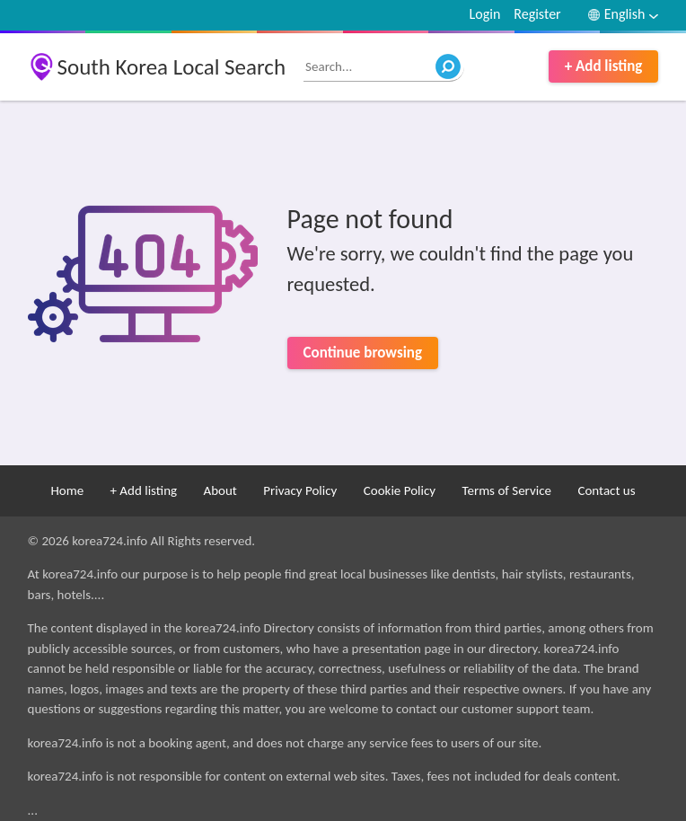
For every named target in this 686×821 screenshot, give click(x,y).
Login (485, 13)
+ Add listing (604, 66)
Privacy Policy (300, 490)
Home (67, 490)
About (219, 490)
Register (537, 13)
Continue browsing (362, 352)
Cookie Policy (399, 490)
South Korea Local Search (171, 67)
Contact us (606, 490)
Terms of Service (506, 490)
